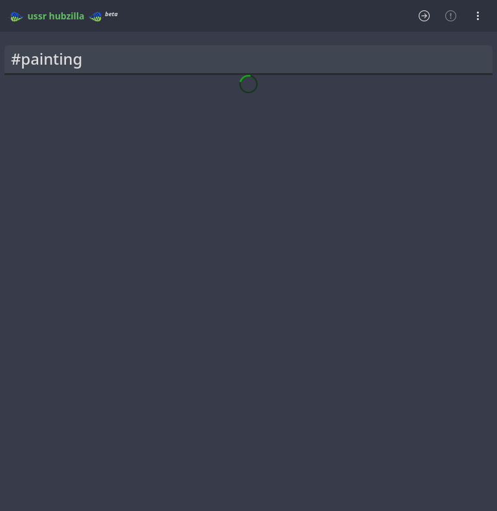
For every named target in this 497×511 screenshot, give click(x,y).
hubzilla (67, 16)
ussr (37, 16)
